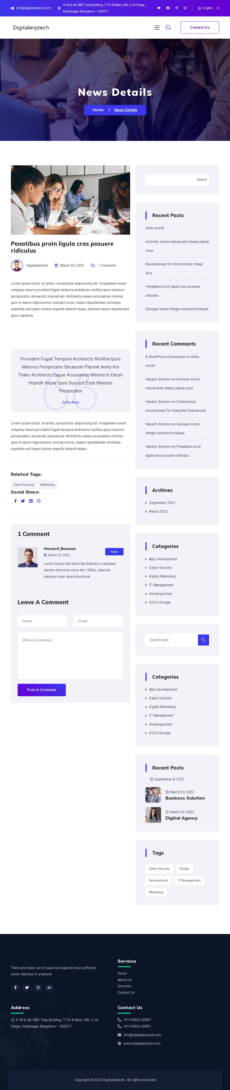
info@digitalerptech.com (33, 8)
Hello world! (154, 228)
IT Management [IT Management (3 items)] (189, 880)
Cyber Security (24, 484)
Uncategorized (160, 594)
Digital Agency (181, 818)
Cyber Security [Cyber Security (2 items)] (159, 868)
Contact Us (200, 27)
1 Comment (107, 265)
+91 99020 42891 (134, 1020)
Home (98, 110)
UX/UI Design (159, 602)
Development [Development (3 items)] (158, 880)
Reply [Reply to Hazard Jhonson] (114, 551)
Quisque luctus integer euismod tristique (177, 309)
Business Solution (185, 798)
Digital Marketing (162, 576)
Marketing (47, 484)
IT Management (161, 585)
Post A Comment (41, 690)
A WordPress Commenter (165, 357)
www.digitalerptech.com (139, 1043)
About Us (125, 980)
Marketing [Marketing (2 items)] (156, 892)
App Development (163, 559)
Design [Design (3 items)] (184, 868)
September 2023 (162, 503)
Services (124, 986)
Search (202, 180)
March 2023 (158, 511)
